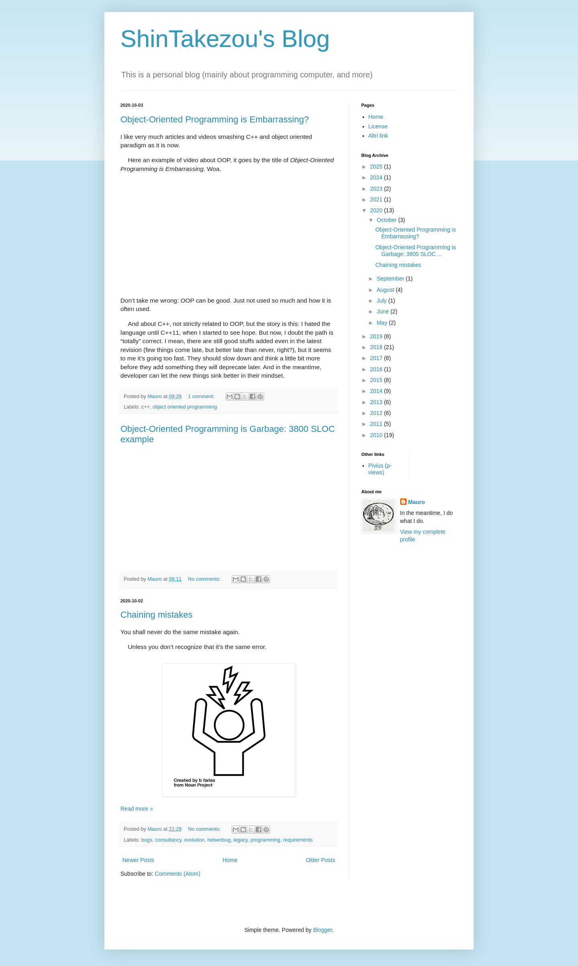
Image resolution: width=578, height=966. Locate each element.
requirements (298, 840)
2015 (377, 380)
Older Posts (320, 860)
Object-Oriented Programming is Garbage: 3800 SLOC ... (415, 250)
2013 (377, 402)
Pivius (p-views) (380, 469)
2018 (377, 347)
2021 (377, 199)
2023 (377, 188)
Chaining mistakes (156, 615)
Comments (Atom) (178, 873)
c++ (145, 407)
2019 (377, 336)
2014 (377, 391)
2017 (377, 358)
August (386, 290)
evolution (194, 840)
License (378, 126)
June (383, 311)
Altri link (378, 135)
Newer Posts (138, 860)
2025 (377, 166)
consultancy (168, 840)
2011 (377, 424)
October (387, 220)
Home (229, 860)
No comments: (205, 579)
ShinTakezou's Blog (225, 38)
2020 (377, 210)
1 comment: (202, 396)
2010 (377, 435)
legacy (241, 840)
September (391, 278)
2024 (377, 177)
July (382, 300)
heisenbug (218, 840)
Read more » (136, 808)
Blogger (322, 930)
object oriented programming (185, 407)
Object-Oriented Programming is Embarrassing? (214, 119)
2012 (377, 413)
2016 (377, 369)
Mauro (416, 502)
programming (265, 840)
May (383, 322)
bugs (146, 840)
